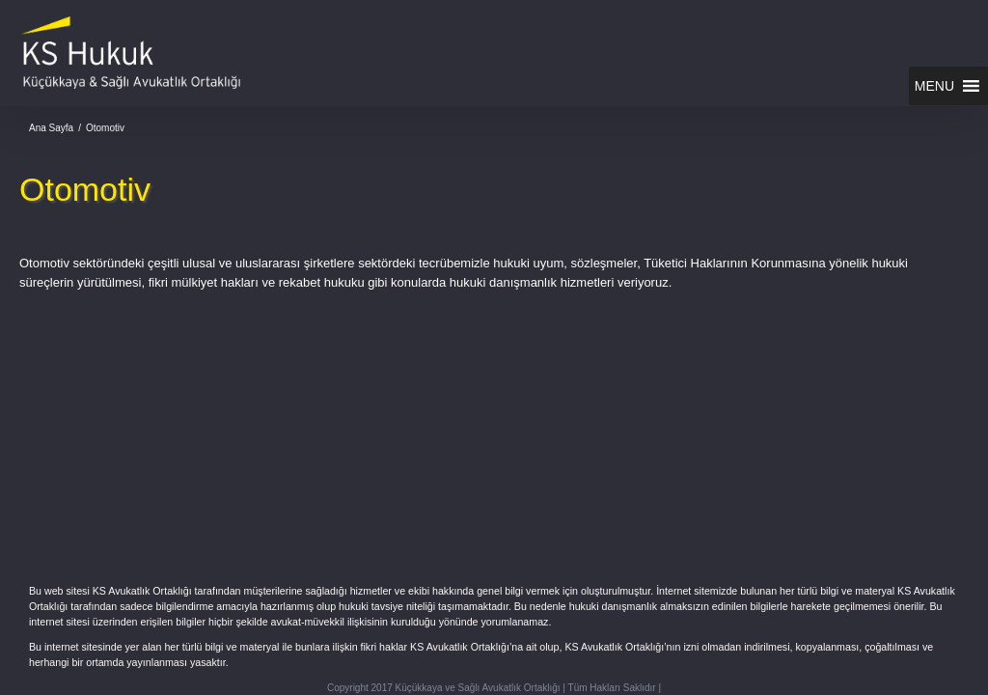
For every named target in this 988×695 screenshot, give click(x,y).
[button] (934, 86)
